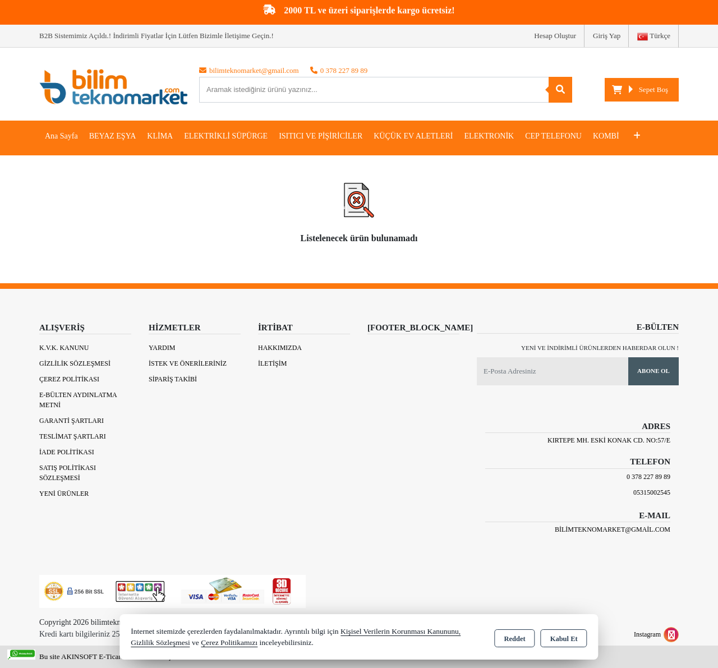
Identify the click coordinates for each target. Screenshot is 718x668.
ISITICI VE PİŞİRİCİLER (320, 136)
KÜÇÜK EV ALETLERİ (413, 136)
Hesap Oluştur (555, 35)
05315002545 (651, 492)
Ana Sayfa (61, 136)
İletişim (272, 363)
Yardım (162, 348)
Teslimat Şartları (72, 436)
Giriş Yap (606, 35)
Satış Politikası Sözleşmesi (67, 473)
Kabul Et (564, 638)
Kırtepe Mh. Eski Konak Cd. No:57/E (608, 440)
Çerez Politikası (69, 379)
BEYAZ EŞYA (112, 136)
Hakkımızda (280, 348)
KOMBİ (606, 136)
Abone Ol (653, 370)
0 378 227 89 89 (648, 477)
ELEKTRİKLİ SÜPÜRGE (226, 136)
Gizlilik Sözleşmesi (75, 363)
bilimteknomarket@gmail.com (612, 529)
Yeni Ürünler (64, 493)
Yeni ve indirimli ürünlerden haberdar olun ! (600, 347)
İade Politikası (66, 452)
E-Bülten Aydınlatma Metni (78, 400)
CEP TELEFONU (553, 136)
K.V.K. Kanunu (64, 348)
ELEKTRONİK (489, 136)
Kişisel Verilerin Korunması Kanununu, (400, 631)
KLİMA (160, 136)
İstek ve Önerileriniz (188, 363)
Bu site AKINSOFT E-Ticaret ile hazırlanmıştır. (109, 656)
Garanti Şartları (71, 421)
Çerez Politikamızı (229, 642)
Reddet (514, 638)
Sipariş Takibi (173, 379)
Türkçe (653, 36)
